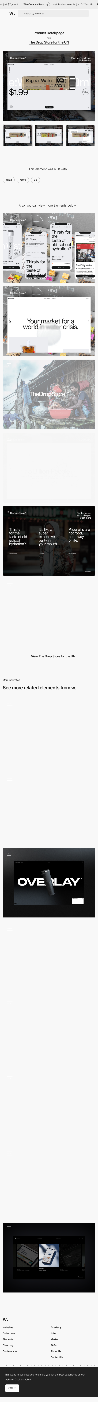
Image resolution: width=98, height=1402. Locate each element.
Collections (9, 1333)
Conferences (10, 1351)
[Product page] (49, 808)
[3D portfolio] (49, 733)
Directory (8, 1345)
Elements (8, 1339)
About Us (56, 1351)
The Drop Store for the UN (49, 42)
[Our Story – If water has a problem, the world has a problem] (49, 468)
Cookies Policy (23, 1379)
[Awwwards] (12, 13)
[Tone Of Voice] (49, 541)
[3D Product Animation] (49, 957)
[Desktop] (49, 321)
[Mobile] (49, 248)
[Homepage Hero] (49, 1033)
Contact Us (57, 1357)
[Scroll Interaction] (49, 1107)
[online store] (49, 614)
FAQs (53, 1345)
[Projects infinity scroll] (49, 1257)
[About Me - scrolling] (49, 1183)
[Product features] (49, 883)
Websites (8, 1327)
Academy (56, 1327)
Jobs (53, 1333)
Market (55, 1339)
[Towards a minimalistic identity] (49, 394)
